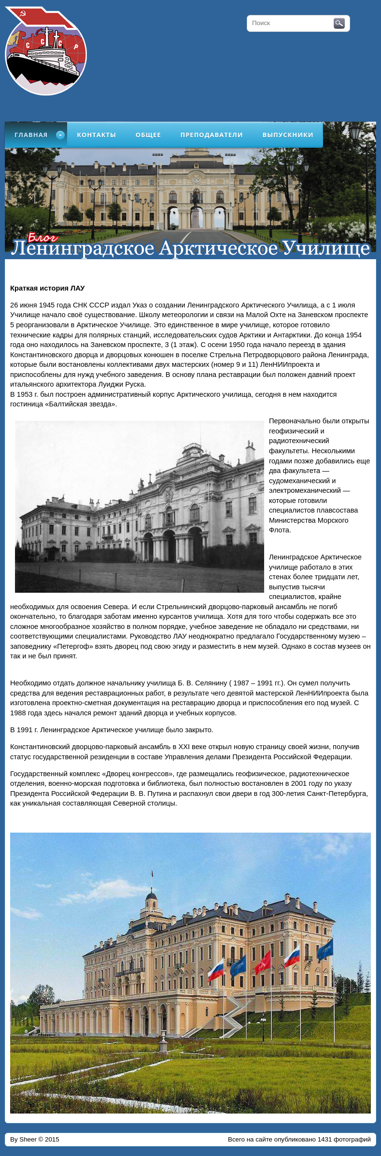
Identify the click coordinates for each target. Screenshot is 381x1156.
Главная (31, 134)
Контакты (96, 134)
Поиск (339, 23)
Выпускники (287, 134)
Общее (148, 134)
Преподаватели (212, 134)
